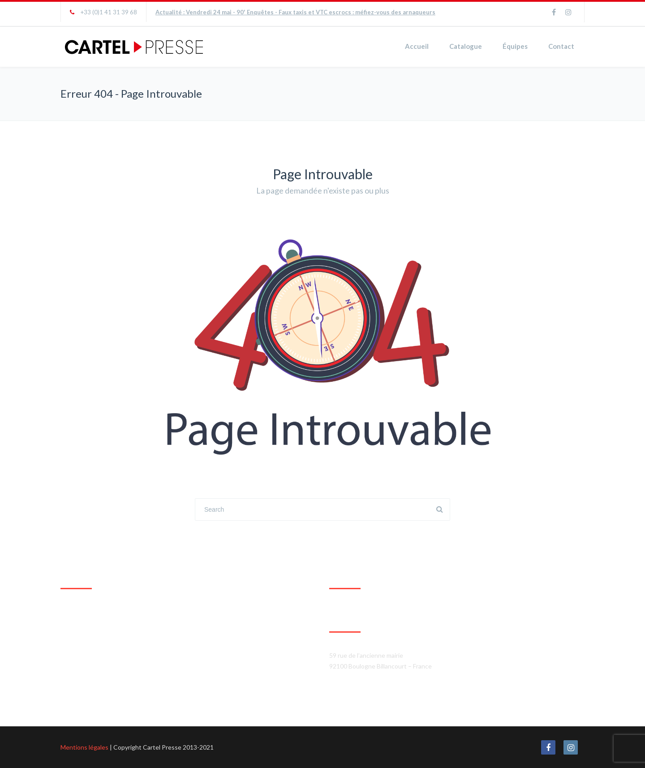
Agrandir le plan (82, 694)
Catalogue (465, 46)
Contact (561, 46)
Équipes (515, 46)
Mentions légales (84, 747)
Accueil (417, 46)
